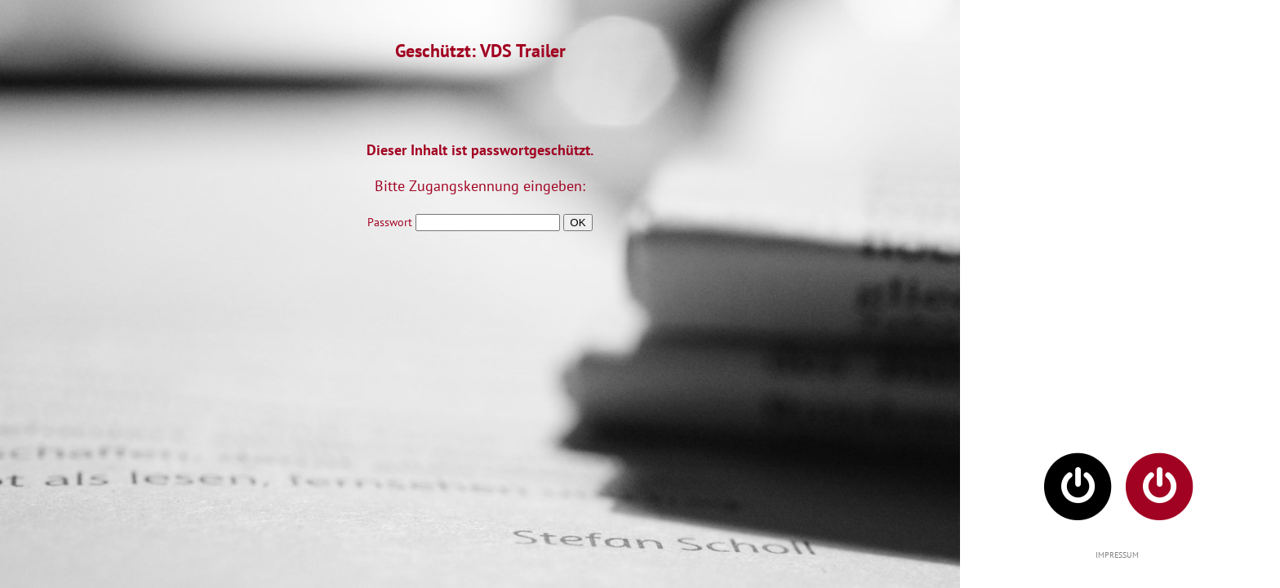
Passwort (463, 222)
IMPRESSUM (1117, 555)
